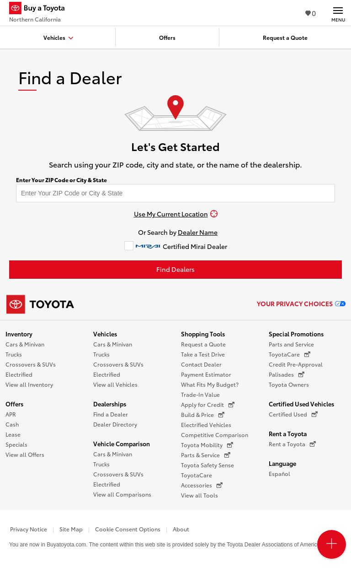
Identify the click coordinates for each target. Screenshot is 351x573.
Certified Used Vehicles (301, 404)
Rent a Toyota (288, 433)
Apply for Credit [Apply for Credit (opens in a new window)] (207, 405)
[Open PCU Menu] (331, 544)
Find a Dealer (110, 414)
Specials (16, 444)
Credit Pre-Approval (296, 364)
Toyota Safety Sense (207, 465)
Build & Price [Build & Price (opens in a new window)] (202, 415)
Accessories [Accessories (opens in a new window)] (202, 485)
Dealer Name (198, 232)
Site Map (71, 529)
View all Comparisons (122, 494)
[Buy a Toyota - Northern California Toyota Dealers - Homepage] (40, 9)
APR (10, 414)
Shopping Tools (203, 334)
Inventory (18, 334)
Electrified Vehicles (206, 424)
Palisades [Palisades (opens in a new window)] (286, 374)
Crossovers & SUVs (30, 364)
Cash (12, 424)
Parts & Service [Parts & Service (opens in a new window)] (205, 455)
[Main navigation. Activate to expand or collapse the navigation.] (338, 13)
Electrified (18, 374)
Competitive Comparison (214, 434)
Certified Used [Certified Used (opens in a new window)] (293, 414)
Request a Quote (203, 344)
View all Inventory (29, 384)
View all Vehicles (115, 384)
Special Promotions (296, 334)
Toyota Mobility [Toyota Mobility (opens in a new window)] (207, 445)
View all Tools (199, 495)
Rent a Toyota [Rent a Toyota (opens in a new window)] (292, 444)
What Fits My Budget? (210, 384)
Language (282, 463)
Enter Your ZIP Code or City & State (61, 180)
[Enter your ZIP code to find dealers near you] (175, 193)
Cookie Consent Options (127, 529)
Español (279, 473)
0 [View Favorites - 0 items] (310, 12)
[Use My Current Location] (175, 214)
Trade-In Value (200, 394)
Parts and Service (291, 344)
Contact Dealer (201, 364)
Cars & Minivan (24, 344)
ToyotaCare (196, 475)
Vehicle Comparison (121, 443)
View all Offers (24, 454)
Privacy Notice (28, 529)
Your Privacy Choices (301, 303)
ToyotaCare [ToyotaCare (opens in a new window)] (289, 354)
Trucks (13, 354)
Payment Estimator (206, 374)
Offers (14, 404)
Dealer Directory (115, 424)
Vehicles (105, 334)
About (181, 529)
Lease (13, 434)
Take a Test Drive (203, 354)
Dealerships (109, 404)
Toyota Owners (289, 384)
